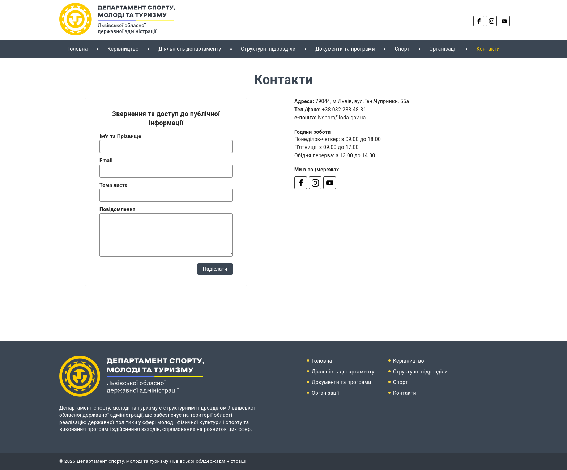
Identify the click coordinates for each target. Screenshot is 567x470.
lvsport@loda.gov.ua (342, 117)
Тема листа (113, 185)
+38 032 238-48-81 (344, 109)
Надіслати (215, 269)
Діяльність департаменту (189, 49)
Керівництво (122, 49)
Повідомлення (117, 209)
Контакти (488, 49)
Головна (77, 49)
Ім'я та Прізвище (120, 136)
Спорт (402, 49)
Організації (443, 49)
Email (105, 160)
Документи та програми (345, 49)
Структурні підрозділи (268, 49)
